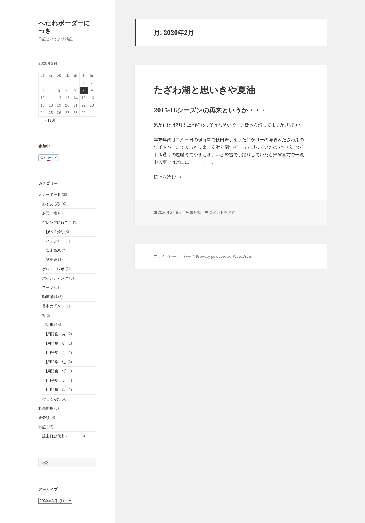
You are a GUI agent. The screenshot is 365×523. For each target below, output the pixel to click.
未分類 (44, 417)
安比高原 (53, 250)
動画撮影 (49, 296)
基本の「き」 (53, 306)
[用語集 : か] (56, 343)
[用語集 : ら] (56, 389)
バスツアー (55, 240)
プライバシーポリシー (172, 256)
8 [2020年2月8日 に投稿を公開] (84, 90)
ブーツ (47, 287)
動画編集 (45, 408)
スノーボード (49, 194)
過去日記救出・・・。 (60, 436)
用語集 (47, 324)
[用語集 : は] (56, 380)
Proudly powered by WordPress (224, 256)
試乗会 (51, 259)
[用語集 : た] (56, 361)
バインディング (55, 278)
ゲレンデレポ (53, 268)
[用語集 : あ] (56, 333)
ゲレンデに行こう (57, 222)
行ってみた (51, 398)
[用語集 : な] (56, 371)
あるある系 (51, 203)
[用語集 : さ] (56, 352)
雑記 (42, 426)
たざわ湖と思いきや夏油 (204, 89)
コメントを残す (222, 212)
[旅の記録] (55, 231)
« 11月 (49, 120)
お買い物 (49, 213)
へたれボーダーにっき (64, 27)
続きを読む (168, 177)
